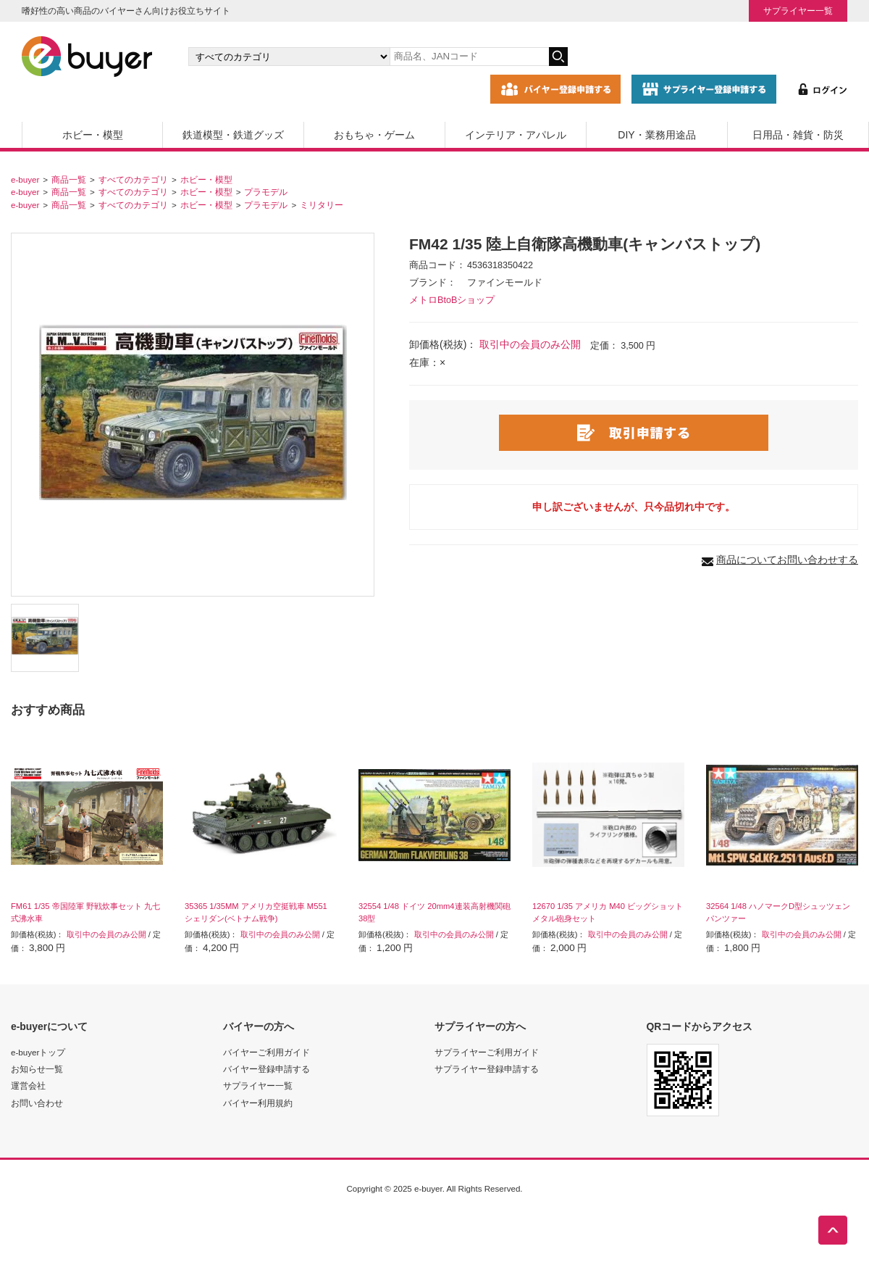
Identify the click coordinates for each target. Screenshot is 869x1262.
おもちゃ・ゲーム (374, 135)
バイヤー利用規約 (258, 1103)
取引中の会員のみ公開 (530, 344)
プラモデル (265, 191)
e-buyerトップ (38, 1052)
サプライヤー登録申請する (486, 1069)
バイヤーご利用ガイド (266, 1052)
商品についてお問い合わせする (787, 559)
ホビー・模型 (92, 135)
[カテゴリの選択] (289, 56)
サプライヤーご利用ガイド (486, 1052)
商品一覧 (68, 179)
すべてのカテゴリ (133, 179)
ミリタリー (321, 204)
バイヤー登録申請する (266, 1069)
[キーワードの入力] (469, 56)
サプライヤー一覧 (798, 10)
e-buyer (25, 179)
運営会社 (28, 1085)
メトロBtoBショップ (452, 300)
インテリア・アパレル (515, 135)
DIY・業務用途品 (656, 135)
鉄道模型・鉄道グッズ (233, 135)
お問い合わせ (37, 1103)
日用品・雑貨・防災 (798, 135)
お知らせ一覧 (37, 1069)
